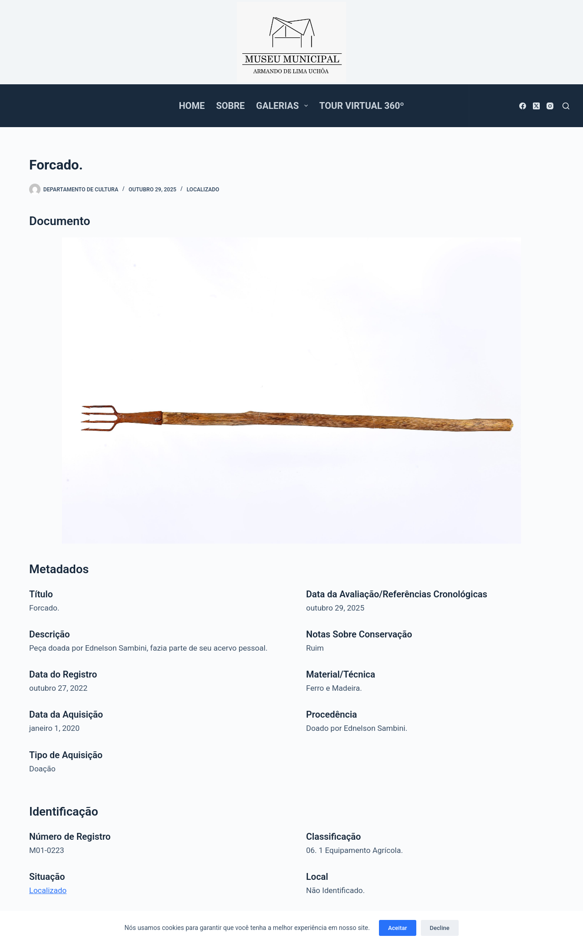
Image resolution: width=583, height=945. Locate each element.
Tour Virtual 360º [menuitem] (361, 105)
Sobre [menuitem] (230, 105)
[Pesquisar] (566, 106)
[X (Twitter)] (536, 106)
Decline (440, 927)
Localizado (203, 189)
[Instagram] (550, 106)
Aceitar (397, 927)
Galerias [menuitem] (284, 105)
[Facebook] (522, 106)
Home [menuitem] (192, 105)
